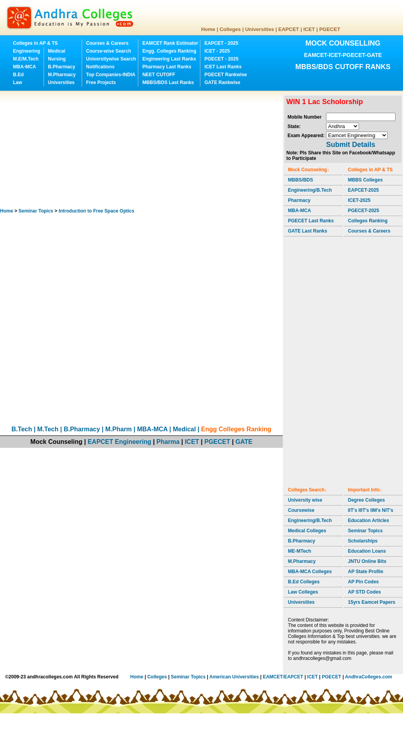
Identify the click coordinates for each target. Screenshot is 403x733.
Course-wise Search (108, 51)
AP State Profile (365, 571)
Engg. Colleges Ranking (169, 51)
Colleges (230, 29)
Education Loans (367, 551)
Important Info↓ (365, 490)
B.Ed (18, 74)
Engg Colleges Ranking (236, 429)
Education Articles (368, 520)
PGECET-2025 (363, 210)
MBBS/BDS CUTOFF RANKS (343, 67)
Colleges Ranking (368, 221)
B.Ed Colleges (304, 582)
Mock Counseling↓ (308, 169)
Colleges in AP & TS (35, 43)
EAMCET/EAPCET (283, 677)
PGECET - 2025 (221, 59)
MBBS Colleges (365, 180)
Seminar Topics (35, 211)
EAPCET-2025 (363, 190)
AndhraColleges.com (368, 677)
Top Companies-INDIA (111, 74)
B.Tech (21, 429)
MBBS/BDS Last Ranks (168, 82)
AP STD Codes (364, 592)
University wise (305, 500)
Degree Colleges (366, 500)
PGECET (329, 29)
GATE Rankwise (222, 82)
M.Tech (48, 429)
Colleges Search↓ (307, 490)
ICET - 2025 (217, 51)
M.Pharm (118, 429)
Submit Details (350, 144)
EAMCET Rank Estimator (170, 43)
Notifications (100, 67)
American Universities (234, 677)
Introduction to (96, 211)
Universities (259, 29)
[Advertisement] (117, 149)
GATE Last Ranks (307, 231)
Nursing (57, 59)
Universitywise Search (111, 59)
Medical (56, 51)
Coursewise (301, 510)
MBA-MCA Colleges (310, 571)
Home (208, 29)
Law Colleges (303, 592)
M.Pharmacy (62, 74)
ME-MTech (299, 551)
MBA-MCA (24, 67)
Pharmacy (299, 200)
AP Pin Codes (363, 582)
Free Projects (101, 82)
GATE (243, 441)
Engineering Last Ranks (169, 59)
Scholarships (362, 541)
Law (17, 82)
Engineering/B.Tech (310, 190)
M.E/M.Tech (25, 59)
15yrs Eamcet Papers (372, 602)
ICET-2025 (359, 200)
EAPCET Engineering (119, 441)
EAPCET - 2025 (221, 43)
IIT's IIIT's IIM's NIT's (370, 510)
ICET (309, 29)
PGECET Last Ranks (311, 221)
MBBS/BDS (300, 180)
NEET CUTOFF (158, 74)
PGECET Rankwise (225, 74)
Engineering (26, 51)
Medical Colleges (307, 530)
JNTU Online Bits (367, 561)
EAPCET (288, 29)
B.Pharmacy (61, 67)
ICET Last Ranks (223, 67)
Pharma (168, 441)
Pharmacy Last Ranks (166, 67)
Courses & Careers (107, 43)
